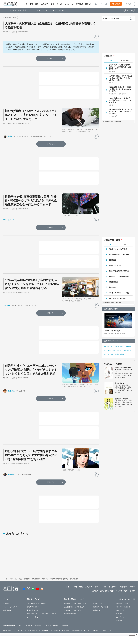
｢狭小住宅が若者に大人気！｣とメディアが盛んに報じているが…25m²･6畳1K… (120, 111)
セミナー (68, 4)
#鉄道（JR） (120, 347)
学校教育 (6, 599)
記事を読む (51, 58)
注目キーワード (110, 341)
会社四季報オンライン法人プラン (75, 602)
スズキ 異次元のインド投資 (119, 293)
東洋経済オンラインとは (111, 18)
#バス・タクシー (110, 350)
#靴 (112, 354)
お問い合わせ (107, 626)
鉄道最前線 (112, 260)
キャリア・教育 (34, 10)
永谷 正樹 (6, 305)
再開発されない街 (115, 265)
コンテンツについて (123, 602)
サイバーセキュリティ (11, 602)
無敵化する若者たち (122, 399)
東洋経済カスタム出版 (100, 602)
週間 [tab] (125, 244)
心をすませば (119, 383)
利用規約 (119, 616)
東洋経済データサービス (72, 606)
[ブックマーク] (96, 36)
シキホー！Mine (32, 612)
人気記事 (44, 4)
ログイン (128, 4)
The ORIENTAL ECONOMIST (37, 599)
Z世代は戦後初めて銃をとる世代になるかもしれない (123, 369)
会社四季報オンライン (34, 602)
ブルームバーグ (8, 220)
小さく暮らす (113, 287)
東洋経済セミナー (70, 609)
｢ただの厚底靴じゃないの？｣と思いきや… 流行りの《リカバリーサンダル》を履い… (120, 78)
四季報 (78, 4)
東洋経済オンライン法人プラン (75, 599)
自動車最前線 (113, 282)
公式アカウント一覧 (51, 621)
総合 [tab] (111, 60)
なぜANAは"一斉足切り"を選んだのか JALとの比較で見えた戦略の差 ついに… (120, 67)
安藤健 (10, 136)
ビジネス (7, 10)
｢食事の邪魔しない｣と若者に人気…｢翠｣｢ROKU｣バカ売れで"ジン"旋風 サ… (120, 100)
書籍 (87, 4)
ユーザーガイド (121, 612)
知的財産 (45, 626)
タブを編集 (130, 10)
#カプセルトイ (109, 347)
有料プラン (120, 606)
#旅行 (119, 350)
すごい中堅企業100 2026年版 (119, 271)
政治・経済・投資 (19, 10)
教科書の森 (97, 606)
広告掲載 (65, 621)
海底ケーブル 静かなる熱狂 (119, 276)
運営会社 (29, 621)
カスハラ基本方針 (94, 626)
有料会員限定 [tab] (125, 60)
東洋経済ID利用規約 (79, 626)
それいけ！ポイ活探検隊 (117, 298)
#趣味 (122, 354)
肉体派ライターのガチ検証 (118, 249)
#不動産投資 (127, 350)
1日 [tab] (111, 244)
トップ (24, 4)
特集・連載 (34, 4)
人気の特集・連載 (112, 240)
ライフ (44, 10)
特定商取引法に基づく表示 (60, 626)
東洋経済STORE (32, 606)
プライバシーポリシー (32, 626)
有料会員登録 (116, 4)
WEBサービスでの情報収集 (12, 626)
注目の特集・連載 (111, 309)
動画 (52, 4)
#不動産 (128, 347)
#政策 (117, 354)
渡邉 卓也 (11, 391)
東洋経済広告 (97, 599)
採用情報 (38, 621)
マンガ (59, 4)
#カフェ (106, 354)
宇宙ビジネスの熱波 (112, 331)
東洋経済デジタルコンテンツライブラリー (41, 609)
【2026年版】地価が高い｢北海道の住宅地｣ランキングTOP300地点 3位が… (120, 89)
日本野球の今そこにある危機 (119, 254)
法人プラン (120, 609)
